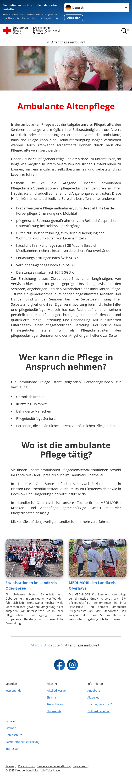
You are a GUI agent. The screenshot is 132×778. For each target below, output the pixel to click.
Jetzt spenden (14, 690)
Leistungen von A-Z (99, 704)
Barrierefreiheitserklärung (22, 742)
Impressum (13, 749)
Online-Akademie (98, 711)
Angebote (93, 690)
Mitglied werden (57, 690)
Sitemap (11, 728)
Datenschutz (14, 735)
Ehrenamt (53, 697)
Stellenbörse (55, 704)
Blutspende (54, 711)
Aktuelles (93, 697)
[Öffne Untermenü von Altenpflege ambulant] (66, 42)
